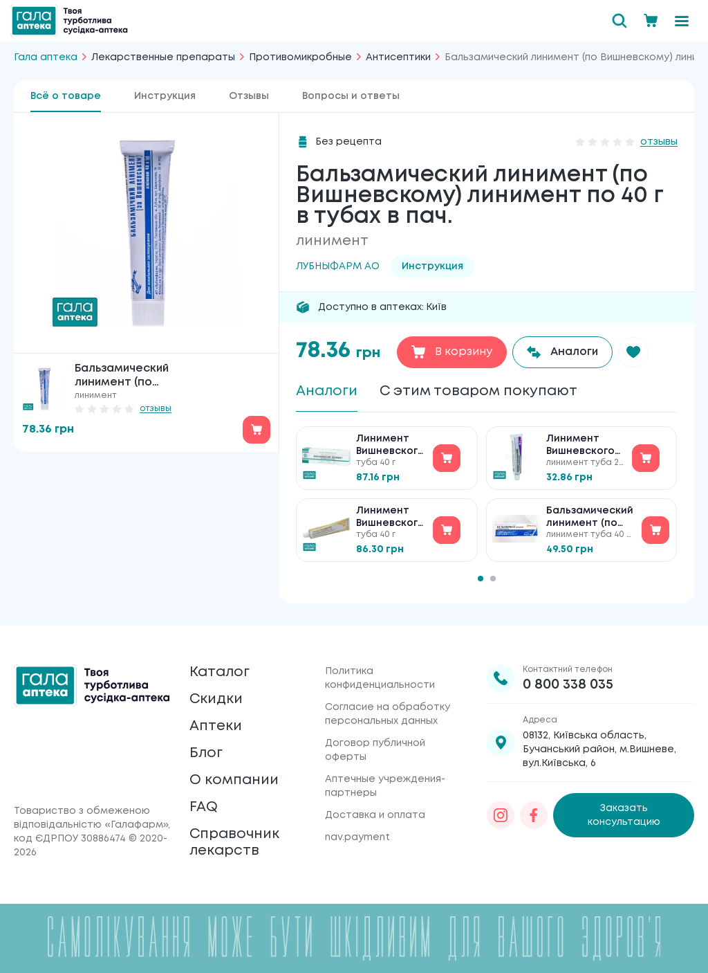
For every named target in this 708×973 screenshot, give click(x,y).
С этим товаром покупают (478, 391)
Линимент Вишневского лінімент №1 (390, 446)
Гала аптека (45, 57)
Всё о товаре (65, 96)
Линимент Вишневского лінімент (390, 518)
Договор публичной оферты (375, 750)
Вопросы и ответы (351, 96)
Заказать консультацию (624, 815)
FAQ (203, 807)
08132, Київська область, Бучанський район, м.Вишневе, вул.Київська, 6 (599, 749)
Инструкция (165, 96)
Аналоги (326, 391)
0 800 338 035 (568, 684)
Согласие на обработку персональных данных (387, 714)
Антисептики (398, 57)
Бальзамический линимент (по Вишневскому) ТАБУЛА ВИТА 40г (589, 518)
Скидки (216, 699)
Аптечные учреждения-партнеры (385, 786)
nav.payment (357, 837)
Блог (206, 753)
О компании (234, 780)
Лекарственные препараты (163, 57)
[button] (633, 352)
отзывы (155, 408)
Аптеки (215, 726)
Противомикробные (300, 57)
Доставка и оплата (375, 815)
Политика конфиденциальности (380, 678)
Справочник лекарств (234, 842)
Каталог (219, 672)
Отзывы (249, 96)
